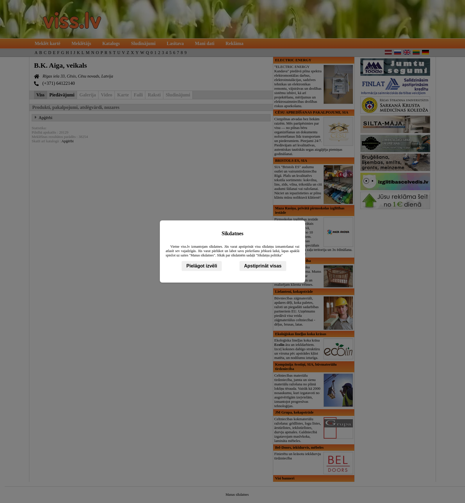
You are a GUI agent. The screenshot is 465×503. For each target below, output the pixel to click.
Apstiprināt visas (263, 265)
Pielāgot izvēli (201, 265)
